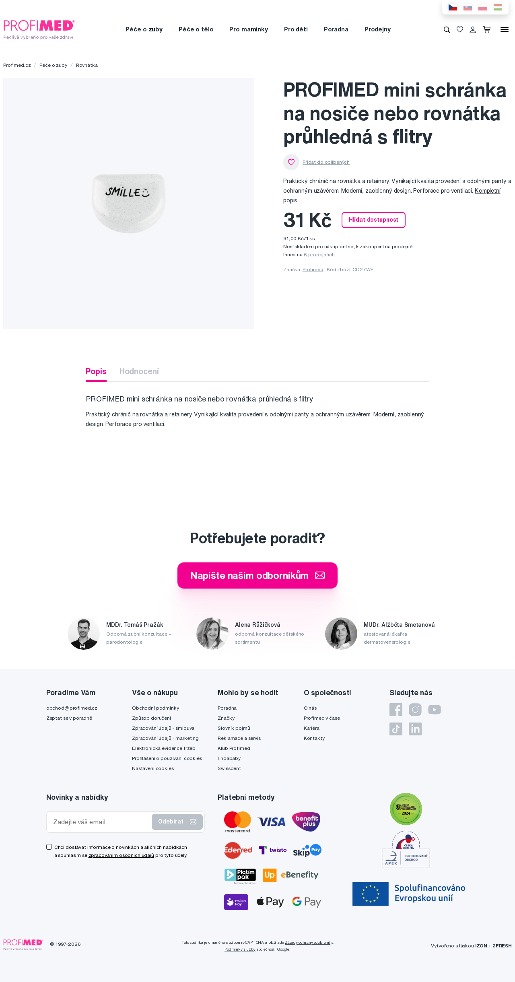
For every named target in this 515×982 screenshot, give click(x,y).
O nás (310, 707)
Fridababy (229, 758)
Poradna (336, 29)
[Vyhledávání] (447, 29)
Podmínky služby (240, 949)
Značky (226, 718)
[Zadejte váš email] (101, 822)
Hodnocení (139, 371)
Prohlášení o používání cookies (167, 758)
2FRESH (502, 945)
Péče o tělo (196, 29)
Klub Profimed (234, 748)
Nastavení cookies (153, 768)
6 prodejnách (319, 254)
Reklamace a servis (239, 738)
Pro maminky (248, 29)
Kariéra (311, 728)
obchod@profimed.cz (71, 707)
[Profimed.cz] (39, 29)
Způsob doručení (151, 718)
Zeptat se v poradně (69, 718)
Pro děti (296, 29)
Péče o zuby (144, 29)
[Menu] (504, 29)
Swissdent (229, 768)
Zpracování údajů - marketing (165, 738)
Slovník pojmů (234, 728)
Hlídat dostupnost (374, 219)
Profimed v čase (322, 718)
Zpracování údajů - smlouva (163, 728)
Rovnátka (87, 65)
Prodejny (378, 29)
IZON (481, 945)
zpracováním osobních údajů (121, 855)
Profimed (313, 269)
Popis (96, 371)
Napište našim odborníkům (257, 575)
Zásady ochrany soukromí (307, 942)
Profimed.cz (17, 65)
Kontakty (314, 738)
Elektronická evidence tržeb (164, 748)
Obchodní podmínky (155, 707)
